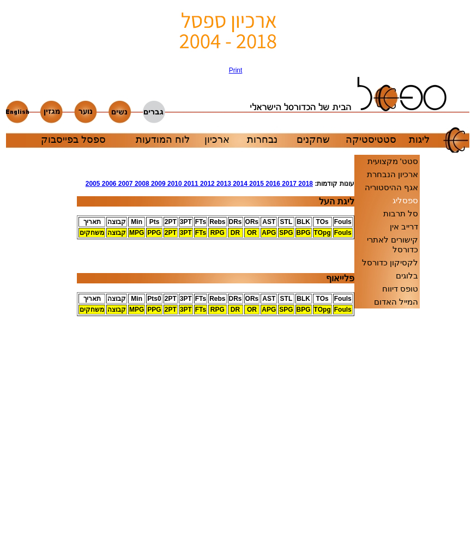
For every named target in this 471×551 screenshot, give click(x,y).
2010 (174, 183)
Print (236, 70)
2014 (239, 183)
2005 (93, 183)
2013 (223, 183)
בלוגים (407, 275)
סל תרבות (400, 213)
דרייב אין (404, 226)
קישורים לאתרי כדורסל (392, 244)
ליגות (419, 139)
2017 (288, 183)
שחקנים (313, 139)
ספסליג (405, 200)
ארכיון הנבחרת (392, 174)
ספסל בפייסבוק (73, 139)
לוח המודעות (163, 139)
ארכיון (217, 139)
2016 (272, 183)
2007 (124, 183)
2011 (190, 183)
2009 (157, 183)
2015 (255, 183)
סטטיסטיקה (371, 139)
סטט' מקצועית (392, 161)
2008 (141, 183)
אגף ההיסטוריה (391, 187)
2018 (305, 183)
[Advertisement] (44, 347)
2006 (108, 183)
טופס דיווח (400, 288)
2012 (206, 183)
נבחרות (262, 139)
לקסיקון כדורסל (390, 262)
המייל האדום (396, 301)
